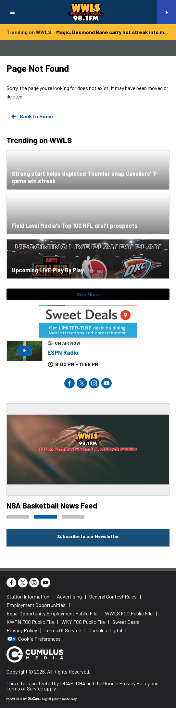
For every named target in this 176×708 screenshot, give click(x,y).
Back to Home (31, 116)
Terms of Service (24, 688)
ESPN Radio (62, 352)
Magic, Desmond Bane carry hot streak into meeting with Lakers (113, 32)
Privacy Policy (134, 683)
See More (88, 294)
